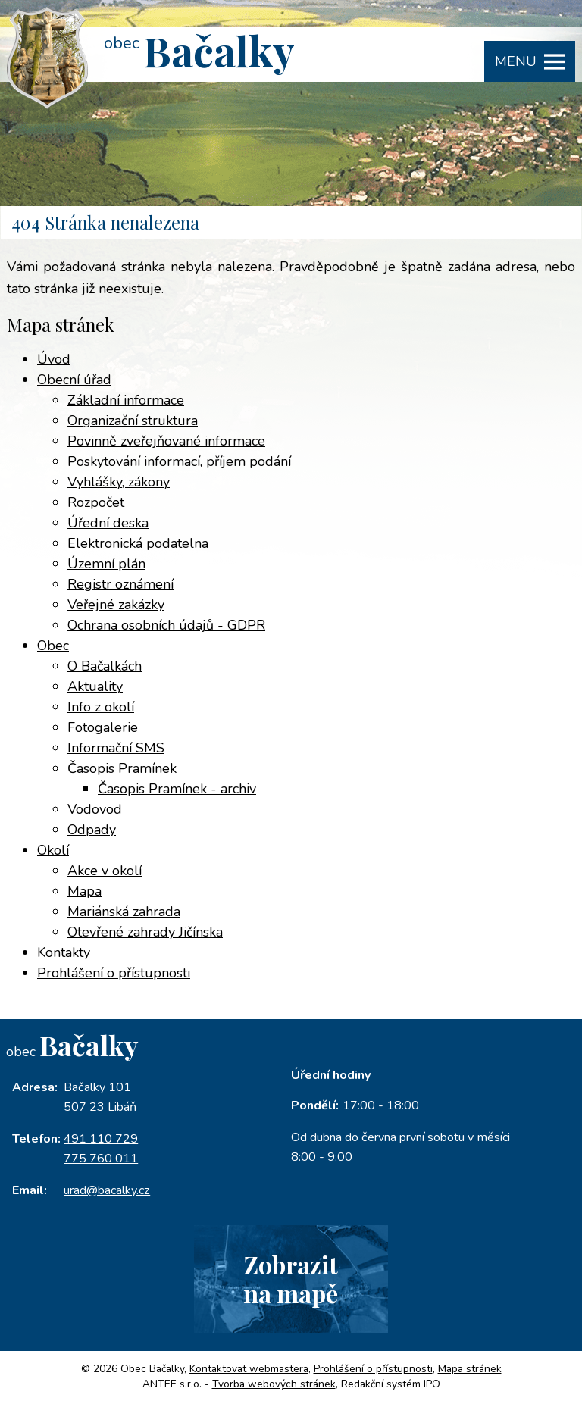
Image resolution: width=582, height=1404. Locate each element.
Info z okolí (100, 707)
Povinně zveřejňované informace (166, 441)
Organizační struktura (132, 420)
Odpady (91, 830)
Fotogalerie (102, 727)
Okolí (53, 850)
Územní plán (106, 564)
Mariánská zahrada (123, 911)
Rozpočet (95, 502)
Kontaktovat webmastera (248, 1369)
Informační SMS (115, 748)
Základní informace (125, 400)
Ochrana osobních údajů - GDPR (166, 625)
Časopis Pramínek (122, 768)
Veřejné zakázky (115, 605)
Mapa (84, 891)
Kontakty (63, 952)
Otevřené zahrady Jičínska (145, 932)
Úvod (53, 359)
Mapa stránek (470, 1369)
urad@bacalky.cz (107, 1190)
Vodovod (94, 809)
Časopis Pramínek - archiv (177, 789)
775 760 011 (101, 1158)
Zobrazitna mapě (291, 1279)
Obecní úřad (74, 380)
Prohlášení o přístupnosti (113, 973)
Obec (53, 645)
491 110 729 (101, 1138)
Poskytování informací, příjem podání (179, 461)
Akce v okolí (104, 870)
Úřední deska (108, 523)
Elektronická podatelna (137, 543)
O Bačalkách (104, 666)
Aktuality (95, 686)
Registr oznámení (120, 584)
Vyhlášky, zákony (118, 482)
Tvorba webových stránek (274, 1385)
